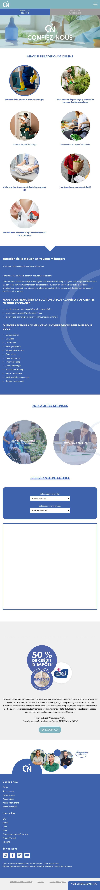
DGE (5, 826)
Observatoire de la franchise (15, 834)
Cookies (41, 881)
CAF (5, 818)
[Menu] (95, 4)
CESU (5, 822)
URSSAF (6, 842)
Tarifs (5, 787)
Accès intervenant (11, 802)
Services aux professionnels (75, 12)
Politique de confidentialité (21, 881)
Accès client (8, 799)
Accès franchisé (10, 806)
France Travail (9, 838)
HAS (5, 830)
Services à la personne (25, 12)
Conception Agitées (58, 881)
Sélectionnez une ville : (50, 494)
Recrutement (8, 791)
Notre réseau (9, 795)
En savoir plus (50, 729)
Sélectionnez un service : (50, 506)
